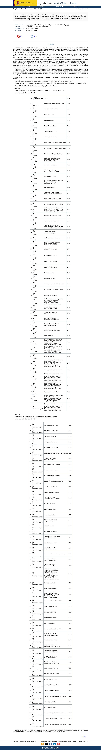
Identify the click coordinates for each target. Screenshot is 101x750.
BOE (25, 8)
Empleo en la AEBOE (83, 741)
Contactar (15, 741)
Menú (75, 6)
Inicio (21, 8)
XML (35, 36)
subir (84, 736)
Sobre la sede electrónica (24, 741)
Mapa (32, 741)
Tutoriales (75, 741)
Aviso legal (37, 741)
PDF (21, 36)
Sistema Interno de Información (64, 741)
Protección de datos (52, 741)
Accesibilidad (44, 741)
